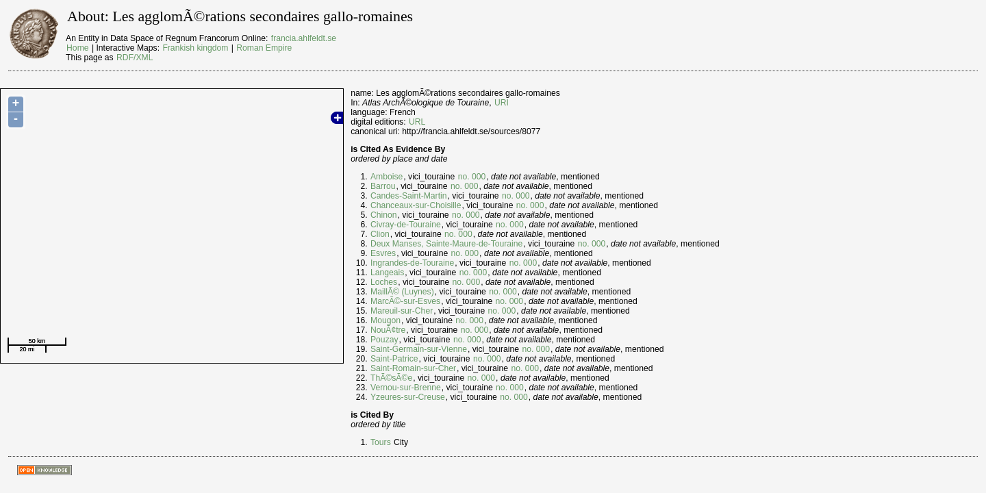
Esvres (383, 253)
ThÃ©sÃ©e (391, 378)
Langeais (387, 272)
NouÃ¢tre (387, 330)
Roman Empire (264, 48)
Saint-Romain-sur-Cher (413, 368)
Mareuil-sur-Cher (401, 311)
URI (501, 103)
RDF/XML (134, 57)
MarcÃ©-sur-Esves (405, 301)
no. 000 (472, 176)
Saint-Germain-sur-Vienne (418, 349)
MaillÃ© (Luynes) (402, 291)
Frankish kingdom (195, 48)
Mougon (385, 320)
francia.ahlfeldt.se (303, 38)
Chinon (383, 215)
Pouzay (384, 339)
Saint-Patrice (394, 359)
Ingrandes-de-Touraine (412, 263)
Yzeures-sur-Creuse (407, 397)
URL (417, 122)
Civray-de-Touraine (405, 224)
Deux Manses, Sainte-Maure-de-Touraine (446, 244)
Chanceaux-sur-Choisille (415, 205)
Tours (380, 442)
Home (77, 48)
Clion (380, 234)
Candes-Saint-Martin (408, 196)
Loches (383, 282)
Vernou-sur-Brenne (405, 387)
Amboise (386, 176)
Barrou (383, 186)
